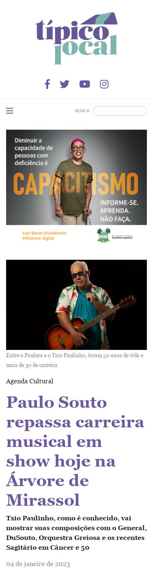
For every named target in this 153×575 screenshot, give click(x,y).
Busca (82, 110)
